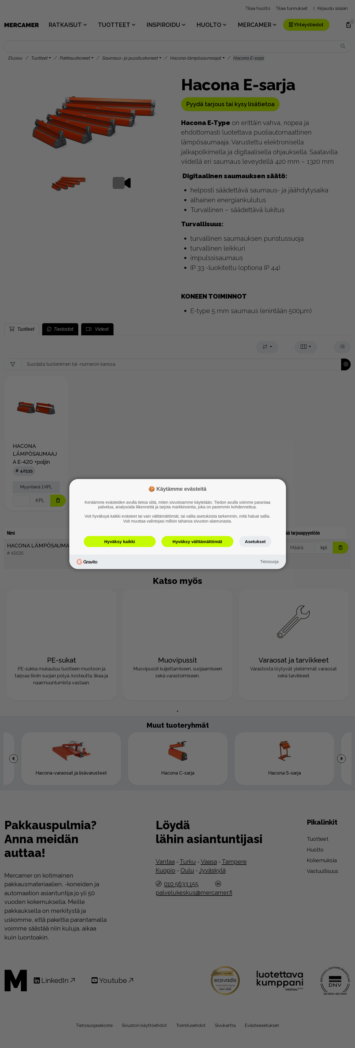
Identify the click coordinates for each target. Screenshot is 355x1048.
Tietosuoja (269, 561)
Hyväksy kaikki (119, 541)
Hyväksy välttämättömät (197, 541)
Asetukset (255, 541)
